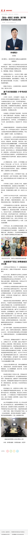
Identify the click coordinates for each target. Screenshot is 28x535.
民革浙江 (16, 14)
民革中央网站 (4, 14)
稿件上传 (11, 14)
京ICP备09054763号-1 (5, 534)
